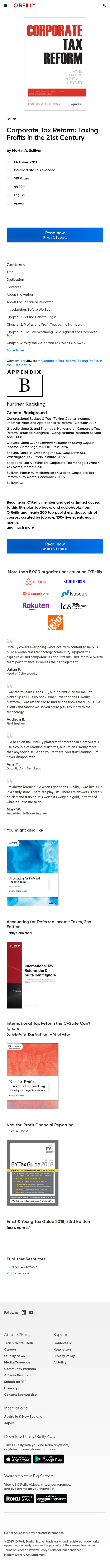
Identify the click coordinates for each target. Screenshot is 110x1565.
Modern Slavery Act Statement (25, 1555)
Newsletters (62, 1349)
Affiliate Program (17, 1375)
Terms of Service (15, 1550)
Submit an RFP (15, 1381)
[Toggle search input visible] (105, 5)
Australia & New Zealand (23, 1416)
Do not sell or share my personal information (34, 1533)
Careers (10, 1349)
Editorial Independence (65, 1550)
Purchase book (18, 1273)
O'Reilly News (14, 1356)
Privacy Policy (64, 1356)
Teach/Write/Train (18, 1343)
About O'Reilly (17, 1334)
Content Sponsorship (20, 1394)
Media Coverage (17, 1362)
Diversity (11, 1388)
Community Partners (20, 1369)
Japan (9, 1423)
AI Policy (59, 1362)
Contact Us (62, 1343)
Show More (15, 350)
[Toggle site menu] (5, 5)
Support (61, 1334)
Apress (19, 203)
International (16, 1408)
